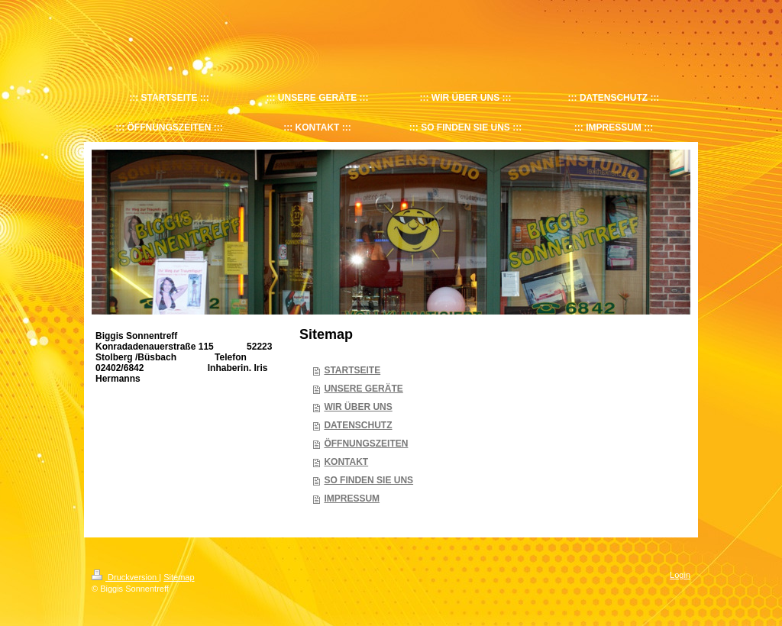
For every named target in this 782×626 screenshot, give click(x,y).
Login (680, 574)
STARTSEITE (352, 370)
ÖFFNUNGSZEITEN (366, 443)
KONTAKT (346, 462)
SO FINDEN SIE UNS (368, 480)
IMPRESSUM (352, 498)
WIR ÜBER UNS (358, 407)
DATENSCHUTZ (358, 425)
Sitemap (178, 577)
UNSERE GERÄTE (363, 388)
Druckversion (125, 577)
